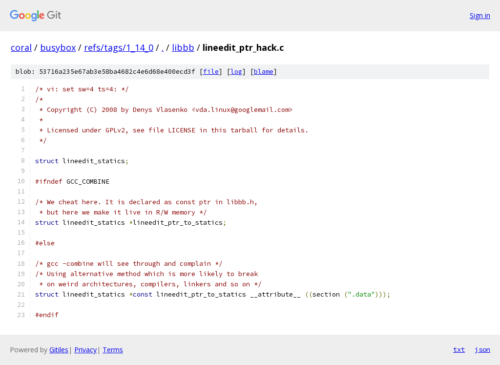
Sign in (480, 15)
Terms (113, 349)
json (482, 349)
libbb (183, 47)
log (236, 71)
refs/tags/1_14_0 (118, 47)
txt (459, 349)
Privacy (85, 349)
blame (263, 71)
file (211, 71)
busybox (58, 47)
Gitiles (58, 349)
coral (21, 47)
